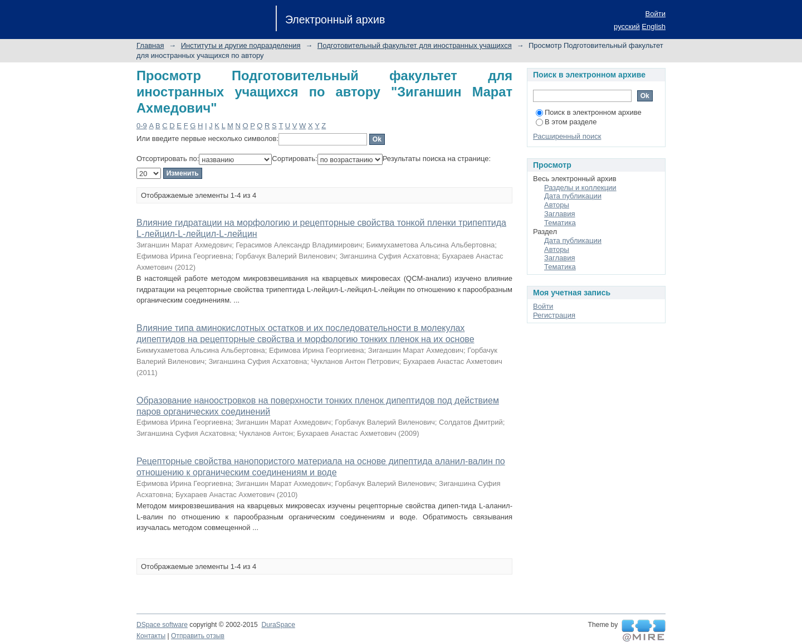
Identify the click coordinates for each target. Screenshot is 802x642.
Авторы (556, 205)
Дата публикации (573, 196)
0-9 (141, 125)
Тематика (560, 222)
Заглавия (559, 214)
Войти (655, 13)
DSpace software (162, 625)
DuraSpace (278, 625)
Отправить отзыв (197, 636)
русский (627, 26)
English (654, 26)
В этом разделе (566, 122)
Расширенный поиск (567, 136)
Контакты (150, 636)
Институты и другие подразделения (241, 45)
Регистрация (554, 315)
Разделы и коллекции (580, 187)
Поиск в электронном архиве (589, 112)
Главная (150, 45)
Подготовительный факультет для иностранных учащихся (414, 45)
